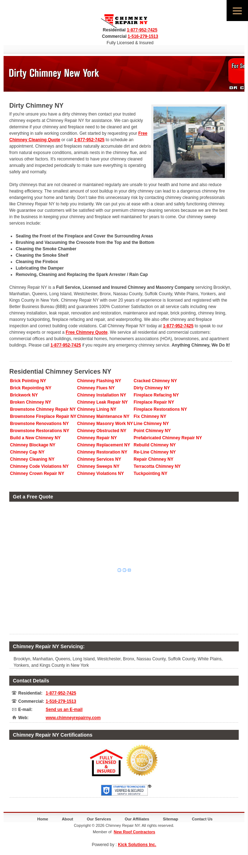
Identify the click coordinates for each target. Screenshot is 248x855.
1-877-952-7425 (142, 29)
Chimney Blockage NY (32, 444)
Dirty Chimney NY (152, 387)
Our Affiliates (137, 819)
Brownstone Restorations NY (39, 430)
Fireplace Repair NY (154, 402)
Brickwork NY (24, 395)
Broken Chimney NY (30, 402)
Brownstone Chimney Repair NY (43, 409)
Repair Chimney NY (153, 459)
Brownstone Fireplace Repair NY (43, 416)
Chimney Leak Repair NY (102, 402)
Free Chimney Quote (86, 332)
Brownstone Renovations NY (39, 423)
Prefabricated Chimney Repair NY (168, 437)
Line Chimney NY (151, 423)
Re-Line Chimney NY (155, 452)
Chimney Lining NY (96, 409)
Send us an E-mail (64, 709)
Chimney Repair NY (97, 437)
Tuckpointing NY (150, 473)
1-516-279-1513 (143, 36)
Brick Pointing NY (28, 380)
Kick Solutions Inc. (137, 844)
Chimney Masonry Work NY (105, 423)
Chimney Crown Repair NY (37, 473)
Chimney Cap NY (27, 452)
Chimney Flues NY (96, 387)
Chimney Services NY (99, 459)
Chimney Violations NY (100, 473)
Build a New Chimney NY (35, 437)
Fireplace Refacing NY (156, 395)
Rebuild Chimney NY (155, 444)
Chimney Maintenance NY (103, 416)
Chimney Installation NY (101, 395)
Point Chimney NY (152, 430)
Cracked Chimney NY (155, 380)
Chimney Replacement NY (103, 444)
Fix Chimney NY (150, 416)
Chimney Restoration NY (102, 452)
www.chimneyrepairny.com (73, 717)
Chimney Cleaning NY (32, 459)
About (67, 819)
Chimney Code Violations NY (39, 466)
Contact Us (202, 819)
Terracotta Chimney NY (157, 466)
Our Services (99, 819)
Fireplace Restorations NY (160, 409)
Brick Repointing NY (30, 387)
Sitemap (170, 819)
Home (42, 819)
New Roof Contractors (134, 832)
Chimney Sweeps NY (98, 466)
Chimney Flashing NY (99, 380)
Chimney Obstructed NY (101, 430)
